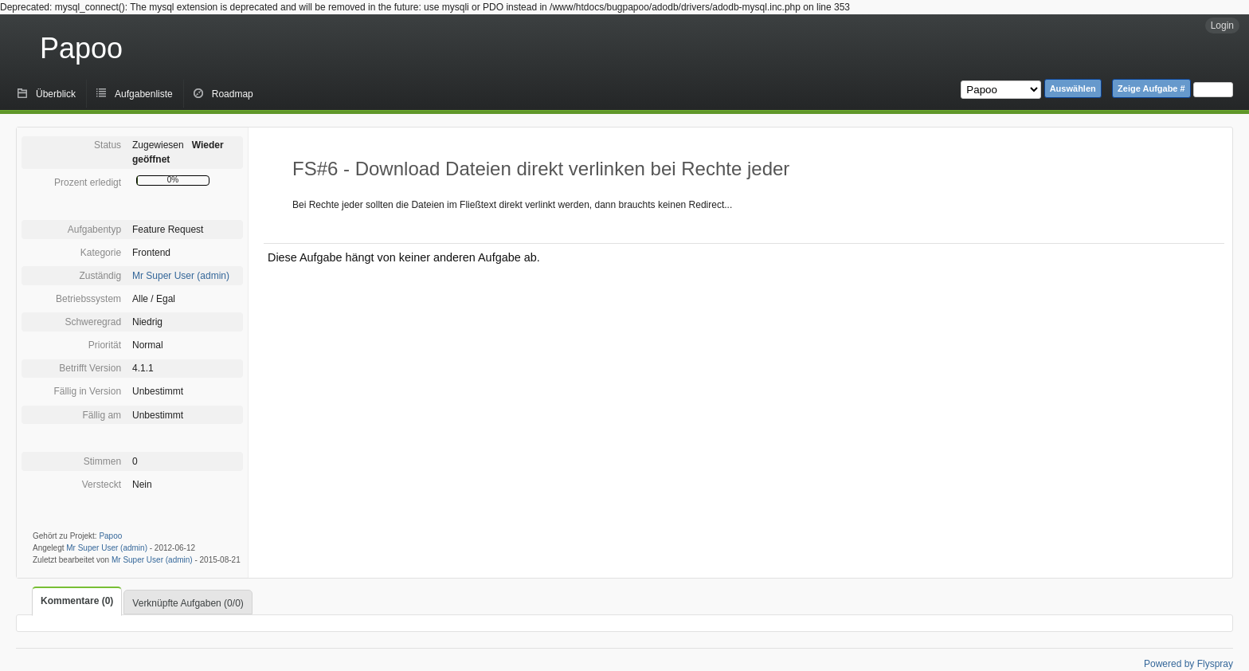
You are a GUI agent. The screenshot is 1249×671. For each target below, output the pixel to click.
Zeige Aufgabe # (1151, 88)
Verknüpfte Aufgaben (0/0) (187, 603)
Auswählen (1073, 88)
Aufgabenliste (144, 94)
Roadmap (232, 94)
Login (1222, 25)
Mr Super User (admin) (180, 275)
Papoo (81, 48)
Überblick (56, 94)
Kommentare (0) (77, 600)
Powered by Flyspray (1188, 663)
